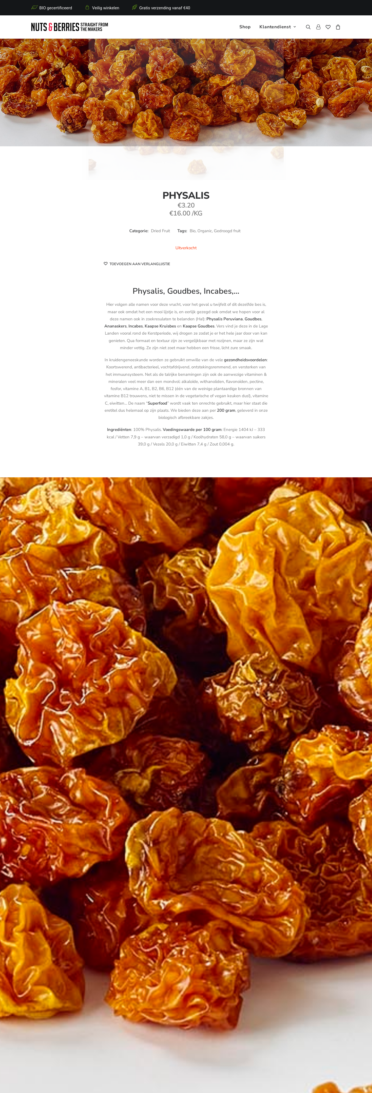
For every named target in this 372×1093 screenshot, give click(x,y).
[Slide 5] (198, 924)
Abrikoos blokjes (282, 895)
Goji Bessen (154, 895)
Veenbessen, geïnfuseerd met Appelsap (90, 898)
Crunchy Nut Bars (127, 1007)
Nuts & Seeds (123, 1000)
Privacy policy (114, 1082)
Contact (198, 1007)
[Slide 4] (192, 924)
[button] (309, 26)
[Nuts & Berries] (69, 27)
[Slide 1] (174, 924)
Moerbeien (218, 895)
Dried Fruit (160, 231)
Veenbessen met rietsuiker (26, 898)
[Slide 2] (180, 924)
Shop (245, 27)
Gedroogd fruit (227, 231)
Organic (204, 231)
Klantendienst (277, 27)
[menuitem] (245, 26)
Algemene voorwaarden (148, 1082)
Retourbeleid (202, 1000)
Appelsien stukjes (346, 895)
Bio (192, 231)
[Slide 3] (186, 924)
